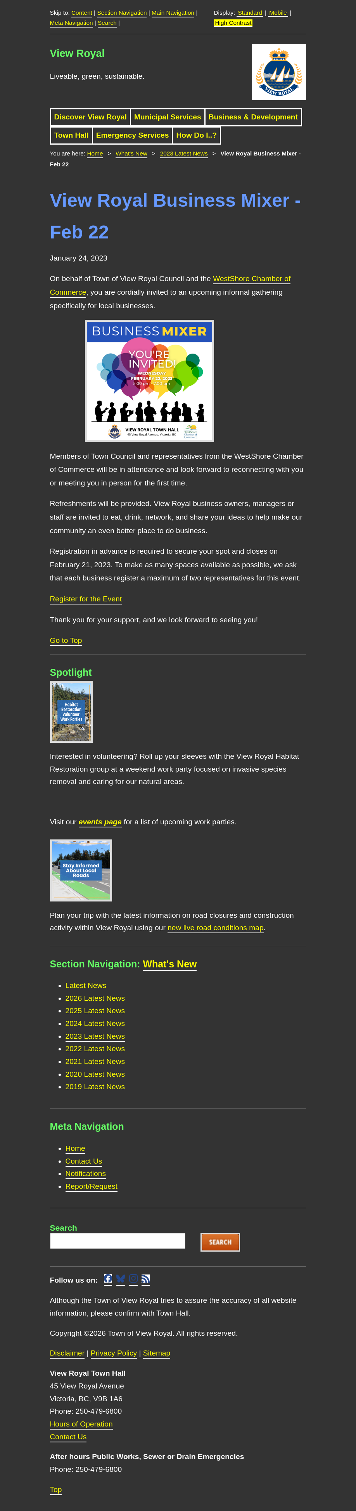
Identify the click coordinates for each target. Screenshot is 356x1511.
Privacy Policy (114, 1353)
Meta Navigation (71, 22)
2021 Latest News (95, 1061)
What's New (131, 153)
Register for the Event (86, 599)
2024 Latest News (95, 1023)
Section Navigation (122, 12)
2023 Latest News (184, 153)
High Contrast (233, 22)
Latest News (86, 985)
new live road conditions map (215, 928)
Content (81, 12)
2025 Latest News (95, 1011)
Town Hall (71, 135)
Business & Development (253, 117)
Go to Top (66, 640)
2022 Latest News (95, 1049)
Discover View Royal (90, 117)
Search (107, 22)
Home (95, 153)
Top (56, 1489)
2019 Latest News (95, 1087)
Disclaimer (67, 1353)
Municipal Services (167, 117)
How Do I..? (196, 135)
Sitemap (156, 1353)
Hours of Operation (81, 1424)
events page (100, 822)
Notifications (86, 1173)
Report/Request (92, 1186)
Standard (250, 12)
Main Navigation (173, 12)
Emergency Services (132, 135)
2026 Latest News (95, 998)
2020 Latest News (95, 1074)
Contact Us (84, 1161)
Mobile (278, 12)
